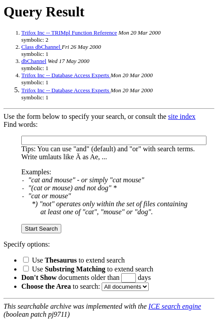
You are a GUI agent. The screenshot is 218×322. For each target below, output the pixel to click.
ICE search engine (174, 306)
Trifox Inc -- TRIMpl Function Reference (69, 32)
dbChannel (33, 61)
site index (182, 116)
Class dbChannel (41, 46)
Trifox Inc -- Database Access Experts (66, 75)
